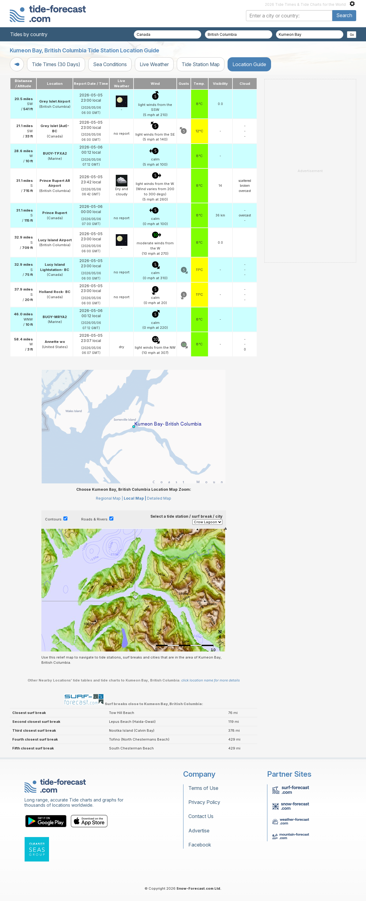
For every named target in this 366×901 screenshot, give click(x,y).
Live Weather (154, 64)
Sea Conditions (110, 64)
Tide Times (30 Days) (56, 64)
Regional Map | (109, 498)
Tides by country (28, 34)
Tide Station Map (201, 64)
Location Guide (249, 64)
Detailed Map (159, 498)
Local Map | (135, 498)
